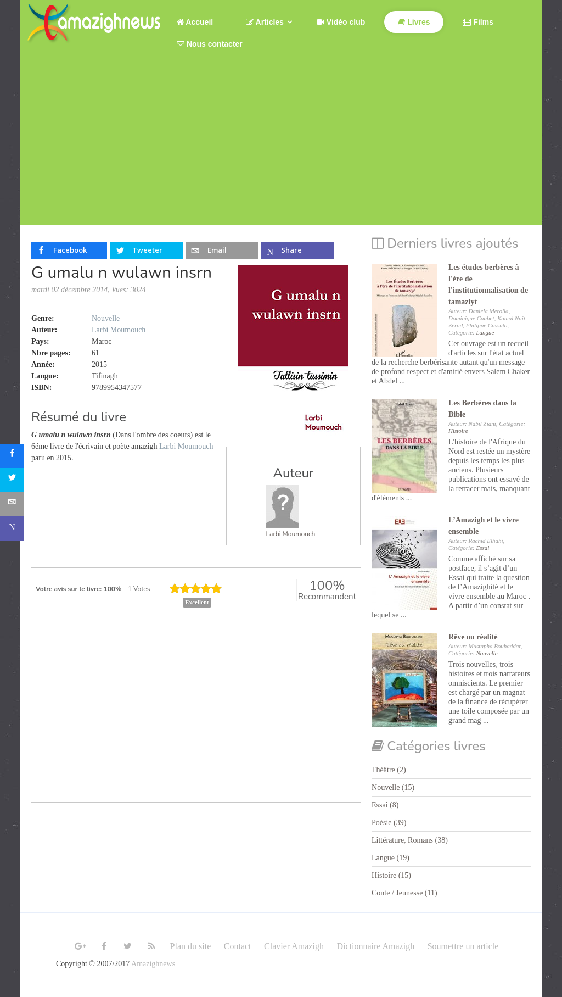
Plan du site (190, 946)
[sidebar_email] (12, 504)
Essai (482, 547)
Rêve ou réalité (472, 637)
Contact (237, 946)
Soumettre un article (463, 946)
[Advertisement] (281, 148)
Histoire (458, 430)
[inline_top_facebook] (69, 250)
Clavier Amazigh (294, 946)
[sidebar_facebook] (12, 456)
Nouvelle (106, 318)
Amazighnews (153, 964)
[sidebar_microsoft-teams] (12, 528)
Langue (485, 332)
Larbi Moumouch (291, 534)
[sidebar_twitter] (12, 480)
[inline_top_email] (222, 250)
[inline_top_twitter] (146, 250)
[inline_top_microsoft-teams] (297, 250)
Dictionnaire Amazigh (375, 946)
